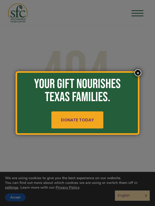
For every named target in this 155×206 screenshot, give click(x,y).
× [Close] (138, 72)
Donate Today (77, 120)
